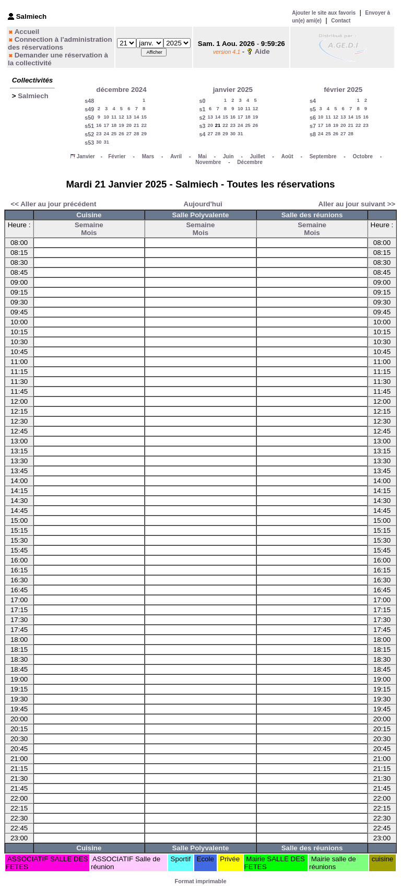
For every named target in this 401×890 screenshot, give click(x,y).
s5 (313, 109)
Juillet (257, 156)
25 (113, 133)
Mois (89, 233)
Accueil (27, 32)
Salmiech (33, 96)
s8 (313, 134)
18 (113, 125)
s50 (89, 117)
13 (129, 117)
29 (143, 133)
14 (136, 117)
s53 (89, 142)
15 (143, 117)
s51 (89, 126)
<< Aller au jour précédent (53, 204)
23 (98, 133)
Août (287, 156)
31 (106, 142)
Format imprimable (200, 881)
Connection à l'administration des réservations (60, 43)
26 (121, 133)
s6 (313, 117)
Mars (148, 156)
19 (121, 125)
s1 (202, 109)
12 (121, 117)
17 (106, 125)
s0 (202, 101)
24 (106, 133)
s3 (202, 126)
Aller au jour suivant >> (357, 204)
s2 (202, 117)
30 (98, 142)
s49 (89, 109)
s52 (89, 134)
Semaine (89, 225)
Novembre (208, 162)
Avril (176, 156)
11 (113, 117)
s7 (313, 126)
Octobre (362, 156)
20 (129, 125)
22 (143, 125)
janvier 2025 (233, 89)
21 (136, 125)
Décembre (249, 162)
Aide (262, 51)
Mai (202, 156)
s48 (89, 101)
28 (136, 133)
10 (106, 117)
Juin (228, 156)
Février (116, 156)
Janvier (86, 156)
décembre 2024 (121, 89)
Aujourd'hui (203, 204)
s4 (202, 134)
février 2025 (343, 89)
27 (129, 133)
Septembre (323, 156)
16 (98, 125)
